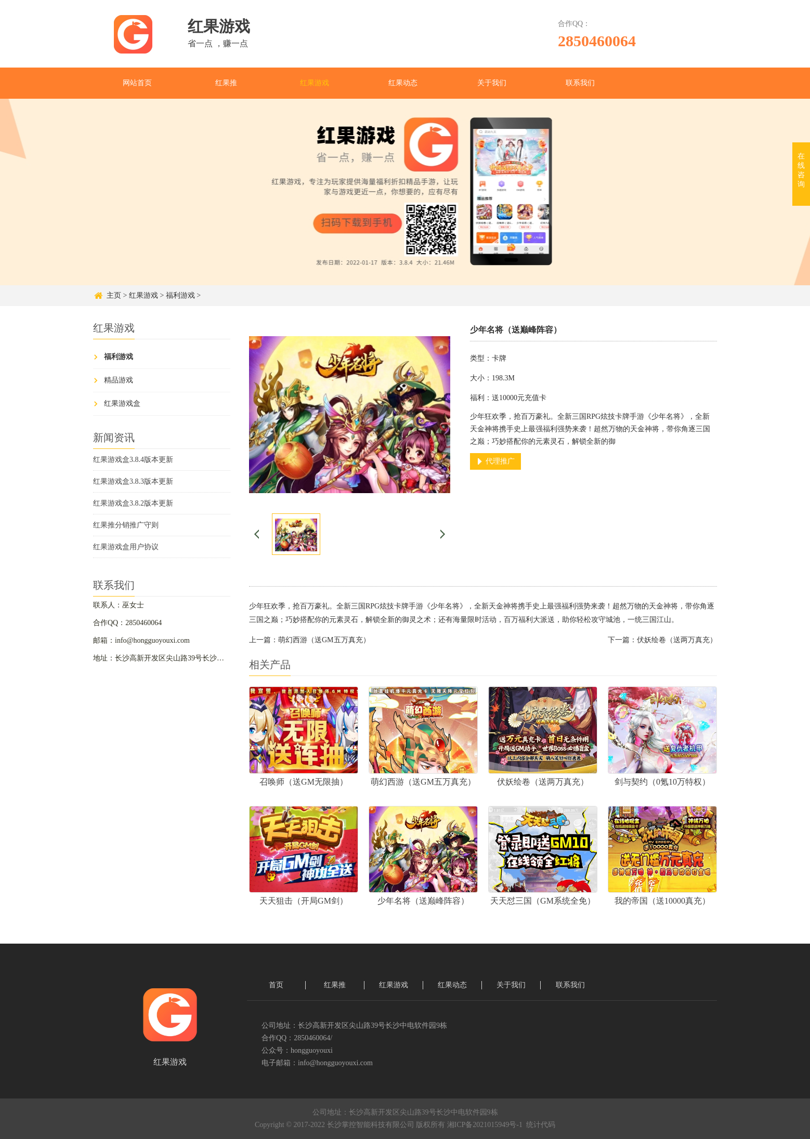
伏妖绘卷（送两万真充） (677, 640)
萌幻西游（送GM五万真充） (324, 640)
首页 (276, 985)
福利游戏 (180, 295)
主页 (114, 295)
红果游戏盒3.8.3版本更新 (133, 481)
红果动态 (402, 83)
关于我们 (491, 83)
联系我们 (580, 83)
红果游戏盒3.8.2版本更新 (133, 503)
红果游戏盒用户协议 (126, 547)
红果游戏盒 (122, 403)
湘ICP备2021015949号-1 (484, 1125)
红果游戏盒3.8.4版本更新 (133, 459)
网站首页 (137, 83)
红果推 (226, 83)
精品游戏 (118, 380)
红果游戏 (314, 83)
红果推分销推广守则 (126, 525)
